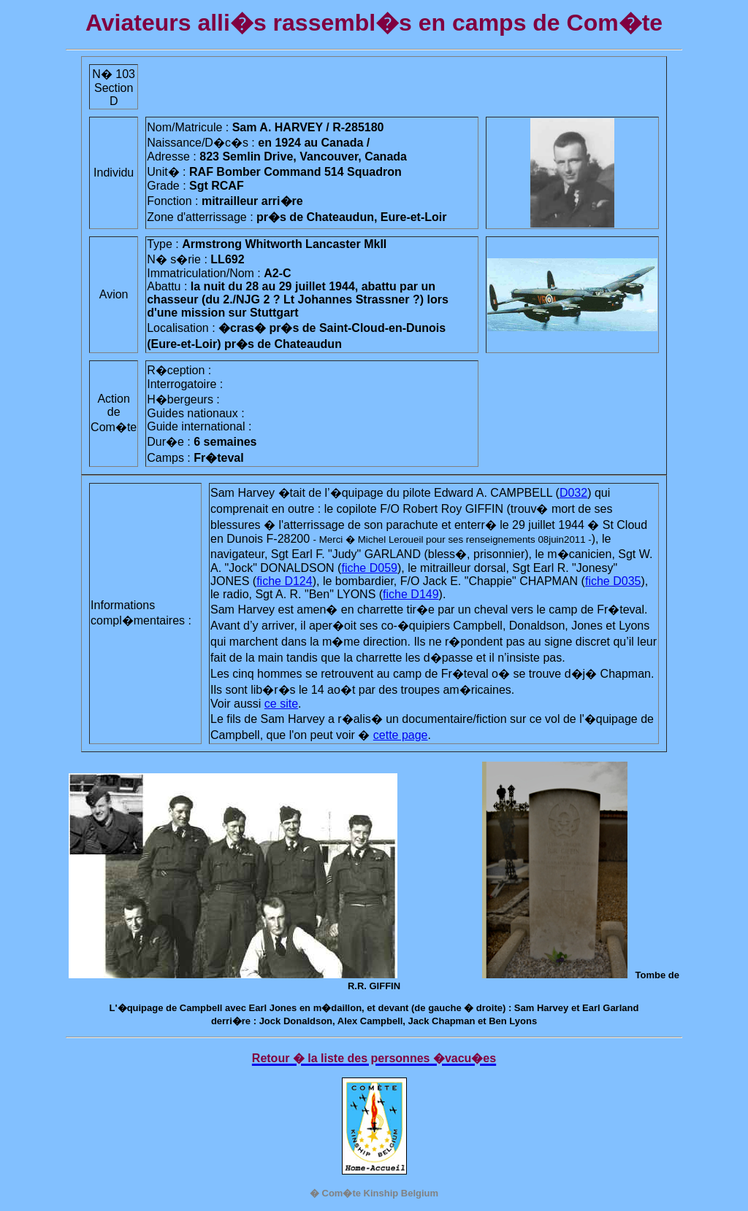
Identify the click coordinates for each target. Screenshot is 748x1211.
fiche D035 (613, 581)
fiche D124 (284, 581)
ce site (281, 703)
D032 (573, 493)
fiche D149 (411, 594)
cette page (400, 735)
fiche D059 (369, 568)
